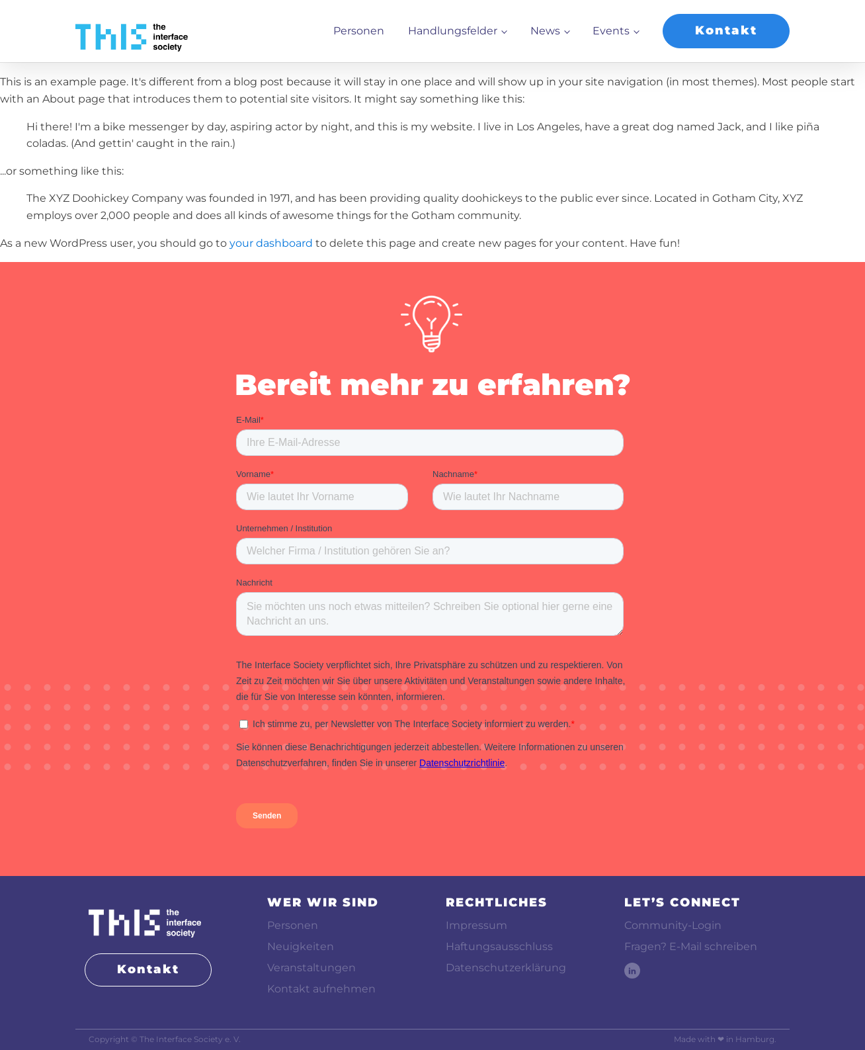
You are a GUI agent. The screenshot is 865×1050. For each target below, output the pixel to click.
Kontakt (726, 30)
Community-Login (672, 925)
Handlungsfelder (452, 30)
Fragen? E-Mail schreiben (690, 946)
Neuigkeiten (300, 946)
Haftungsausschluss (499, 946)
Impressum (476, 925)
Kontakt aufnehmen (321, 989)
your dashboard (271, 243)
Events (611, 30)
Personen (358, 30)
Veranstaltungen (311, 967)
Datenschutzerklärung (506, 967)
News (545, 30)
